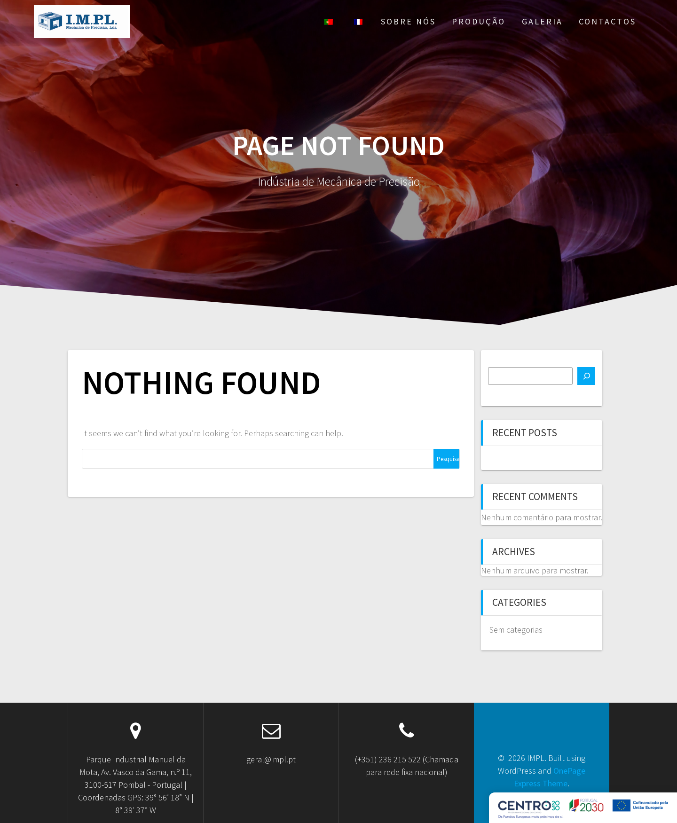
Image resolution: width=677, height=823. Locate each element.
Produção (478, 21)
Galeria (542, 21)
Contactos (607, 21)
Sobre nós (408, 21)
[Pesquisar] (586, 376)
